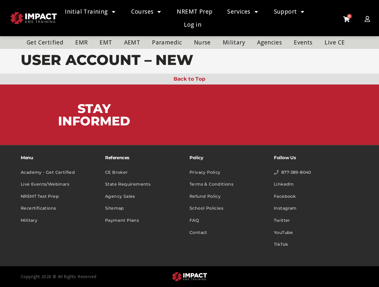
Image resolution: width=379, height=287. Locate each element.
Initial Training (90, 11)
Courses (146, 11)
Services (243, 11)
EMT (105, 42)
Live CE (335, 42)
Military (234, 42)
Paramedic (167, 42)
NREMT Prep (194, 11)
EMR (81, 42)
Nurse (202, 42)
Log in (192, 24)
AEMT (132, 42)
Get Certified (45, 42)
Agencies (269, 42)
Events (303, 42)
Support (290, 11)
